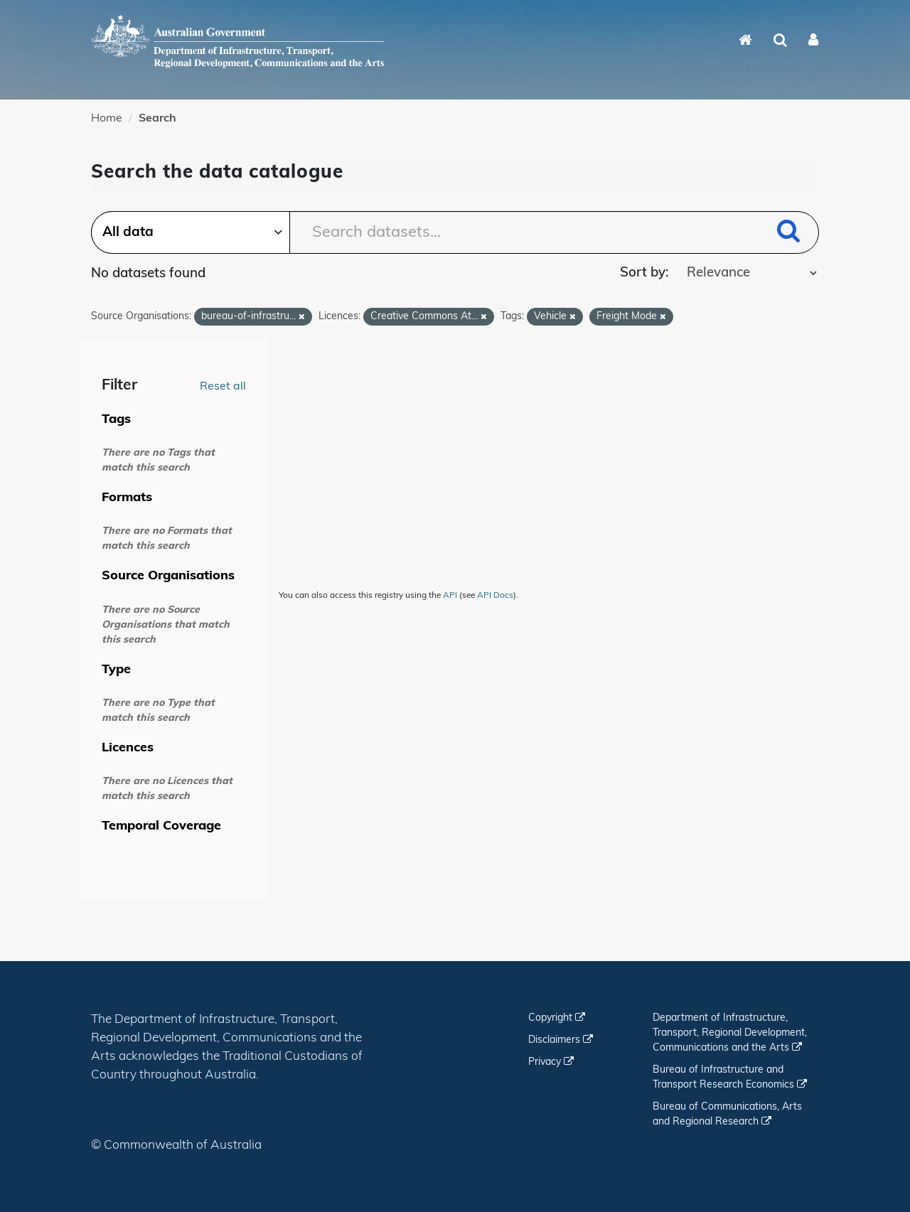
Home (106, 118)
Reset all (223, 386)
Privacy (551, 1062)
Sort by (642, 273)
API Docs (495, 595)
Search (157, 118)
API (450, 595)
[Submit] (789, 233)
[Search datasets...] (455, 232)
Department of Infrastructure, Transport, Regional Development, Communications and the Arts (730, 1033)
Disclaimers (560, 1040)
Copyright (556, 1018)
